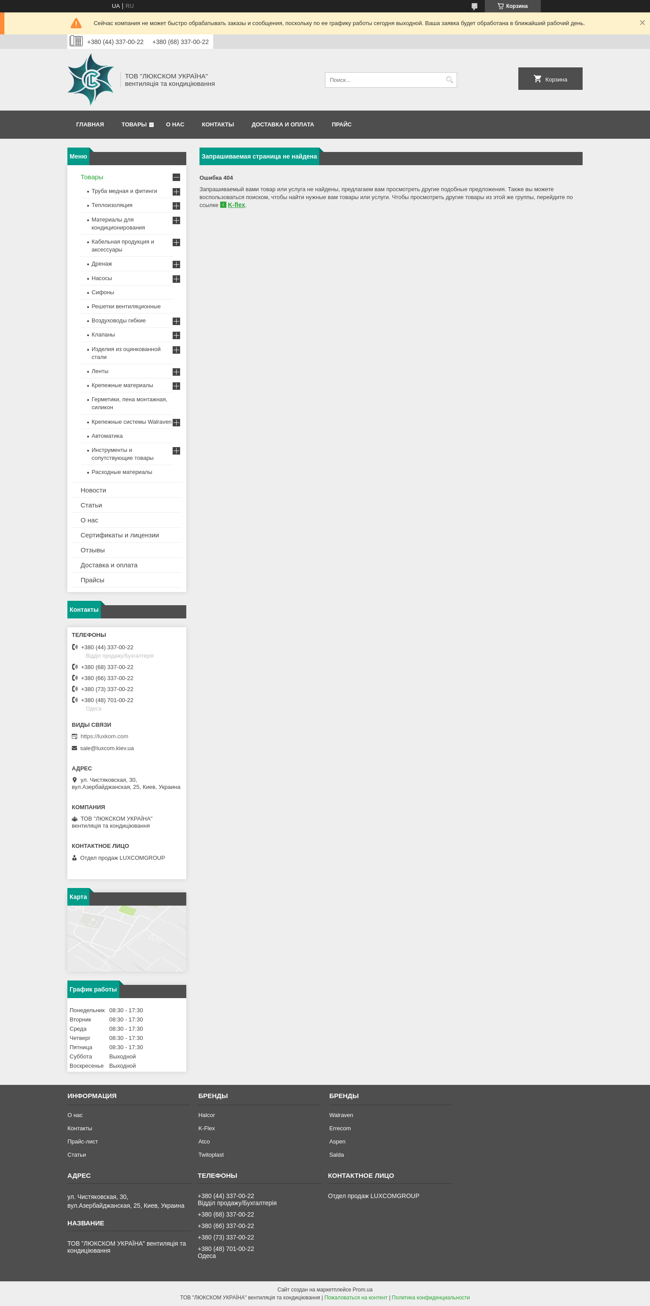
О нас (175, 124)
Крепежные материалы (122, 385)
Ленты (100, 371)
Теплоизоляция (112, 205)
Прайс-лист (82, 1141)
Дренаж (102, 263)
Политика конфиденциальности (431, 1298)
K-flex (236, 204)
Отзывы (93, 550)
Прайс (341, 124)
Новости (93, 490)
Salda (336, 1154)
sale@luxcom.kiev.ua (107, 748)
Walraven (341, 1115)
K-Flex (206, 1128)
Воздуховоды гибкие (119, 320)
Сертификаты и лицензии (120, 535)
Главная (90, 124)
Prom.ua (363, 1290)
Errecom (340, 1128)
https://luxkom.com (104, 736)
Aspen (337, 1141)
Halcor (206, 1115)
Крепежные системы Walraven (132, 421)
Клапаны (103, 334)
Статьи (91, 505)
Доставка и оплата (282, 124)
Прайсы (92, 580)
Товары (134, 124)
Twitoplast (211, 1154)
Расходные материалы (122, 472)
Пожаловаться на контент (356, 1298)
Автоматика (107, 436)
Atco (204, 1141)
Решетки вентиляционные (126, 306)
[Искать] (449, 80)
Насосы (102, 278)
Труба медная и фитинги (124, 191)
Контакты (218, 124)
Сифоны (103, 292)
